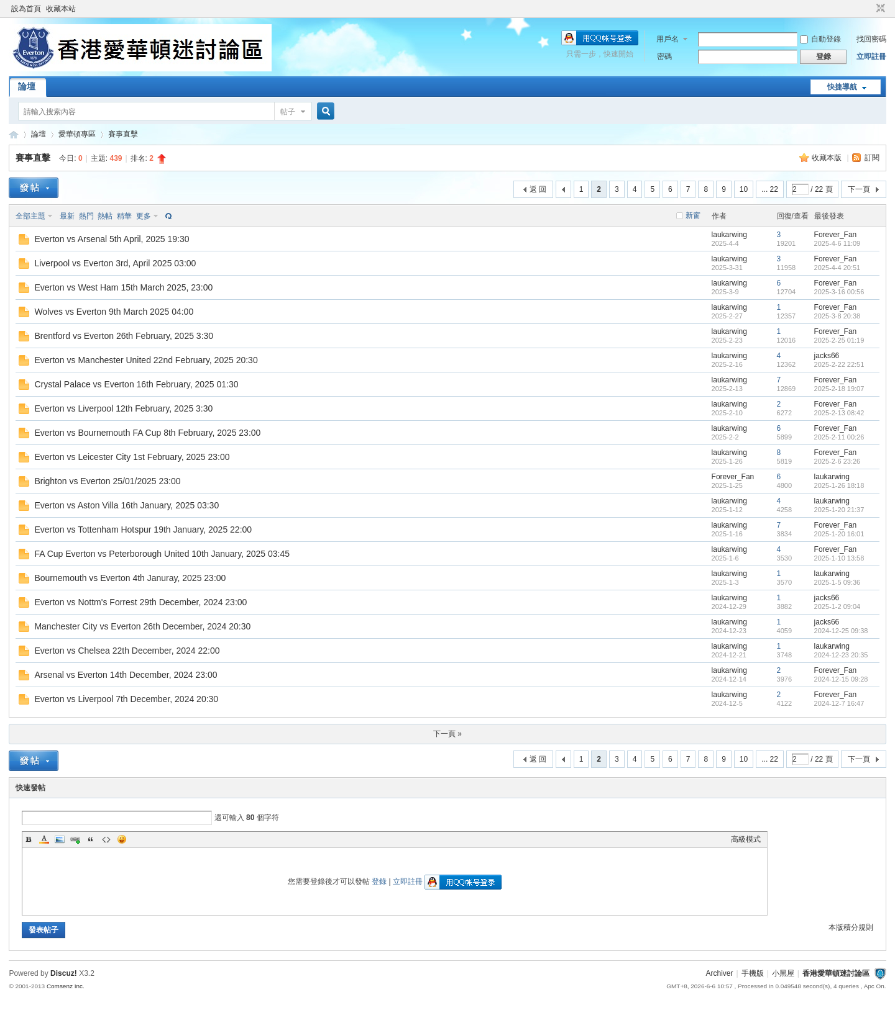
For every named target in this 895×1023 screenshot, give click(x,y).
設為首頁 (26, 8)
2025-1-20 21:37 (839, 509)
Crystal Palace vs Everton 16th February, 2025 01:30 (136, 384)
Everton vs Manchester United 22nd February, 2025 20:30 (145, 360)
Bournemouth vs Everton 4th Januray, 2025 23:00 (130, 578)
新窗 (693, 215)
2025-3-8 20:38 (837, 316)
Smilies (122, 839)
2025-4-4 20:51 (837, 267)
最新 (67, 216)
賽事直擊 (123, 134)
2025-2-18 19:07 (839, 388)
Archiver (719, 973)
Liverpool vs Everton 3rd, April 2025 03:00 (115, 263)
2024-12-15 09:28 (841, 679)
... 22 (769, 189)
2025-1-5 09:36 (837, 582)
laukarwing (729, 234)
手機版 (752, 973)
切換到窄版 (879, 8)
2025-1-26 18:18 (839, 485)
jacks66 (827, 355)
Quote (91, 839)
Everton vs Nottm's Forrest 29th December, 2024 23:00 (140, 602)
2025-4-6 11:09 (837, 243)
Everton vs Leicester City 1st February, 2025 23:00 (131, 457)
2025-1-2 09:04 (837, 606)
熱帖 (105, 216)
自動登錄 (820, 39)
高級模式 (746, 839)
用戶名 (667, 39)
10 (744, 189)
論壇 (26, 86)
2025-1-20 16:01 (839, 534)
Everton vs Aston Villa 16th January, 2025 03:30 (126, 505)
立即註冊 (871, 56)
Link (75, 839)
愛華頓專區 (77, 134)
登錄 (379, 881)
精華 (124, 216)
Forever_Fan (835, 234)
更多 (143, 216)
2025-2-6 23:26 (837, 461)
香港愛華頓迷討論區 (14, 134)
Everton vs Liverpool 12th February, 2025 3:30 (123, 408)
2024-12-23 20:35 (841, 655)
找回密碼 (871, 39)
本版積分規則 (850, 927)
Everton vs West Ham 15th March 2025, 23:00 (123, 287)
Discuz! (63, 973)
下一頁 (859, 189)
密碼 (664, 56)
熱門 (86, 216)
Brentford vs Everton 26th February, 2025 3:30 (123, 336)
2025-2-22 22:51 (839, 364)
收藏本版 (827, 157)
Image (59, 839)
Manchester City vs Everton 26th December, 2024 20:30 (142, 626)
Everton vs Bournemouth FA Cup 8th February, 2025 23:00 (147, 433)
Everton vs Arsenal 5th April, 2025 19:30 (111, 239)
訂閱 (872, 157)
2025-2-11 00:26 (839, 437)
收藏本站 (61, 8)
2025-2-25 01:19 (839, 340)
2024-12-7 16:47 (839, 703)
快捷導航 (842, 87)
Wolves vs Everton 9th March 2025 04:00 (113, 312)
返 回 (538, 189)
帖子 (287, 111)
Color (44, 839)
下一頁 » (447, 733)
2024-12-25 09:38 (841, 630)
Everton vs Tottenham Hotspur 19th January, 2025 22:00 (143, 529)
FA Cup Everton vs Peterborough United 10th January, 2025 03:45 (162, 554)
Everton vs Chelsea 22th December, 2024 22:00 (126, 651)
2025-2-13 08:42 (839, 413)
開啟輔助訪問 (869, 8)
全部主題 (30, 216)
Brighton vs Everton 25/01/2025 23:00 (107, 481)
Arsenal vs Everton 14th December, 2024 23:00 (125, 675)
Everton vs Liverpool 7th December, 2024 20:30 (126, 699)
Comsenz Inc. (66, 986)
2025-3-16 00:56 (839, 291)
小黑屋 (783, 973)
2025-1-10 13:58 (839, 558)
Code (106, 839)
